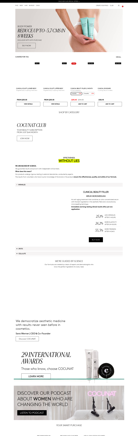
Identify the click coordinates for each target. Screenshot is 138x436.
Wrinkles (20, 214)
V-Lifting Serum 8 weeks (105, 90)
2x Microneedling (75, 90)
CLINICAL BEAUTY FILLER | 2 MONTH (82, 88)
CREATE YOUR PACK (102, 6)
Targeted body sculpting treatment (26, 90)
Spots (19, 278)
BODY (21, 6)
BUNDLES (31, 6)
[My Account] (119, 6)
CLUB (111, 6)
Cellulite (21, 283)
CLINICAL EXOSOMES (104, 88)
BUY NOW (96, 269)
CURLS (38, 6)
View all (119, 56)
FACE (16, 6)
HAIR (26, 6)
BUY (24, 45)
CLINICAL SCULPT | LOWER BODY (26, 88)
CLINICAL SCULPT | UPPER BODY (53, 88)
